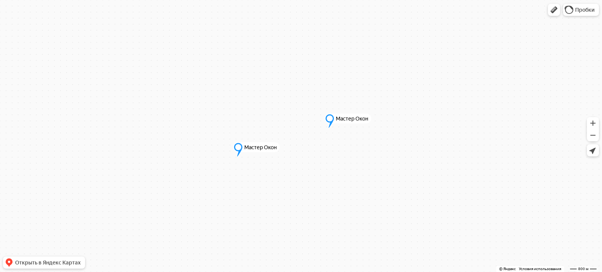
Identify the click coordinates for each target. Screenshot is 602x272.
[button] (554, 10)
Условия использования (540, 269)
